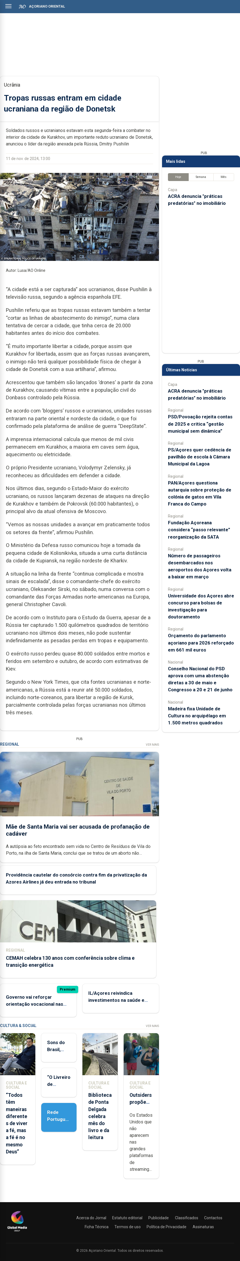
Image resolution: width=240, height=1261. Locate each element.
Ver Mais (152, 745)
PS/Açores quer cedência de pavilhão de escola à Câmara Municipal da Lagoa (199, 457)
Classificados (186, 1218)
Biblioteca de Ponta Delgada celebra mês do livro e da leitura (100, 1116)
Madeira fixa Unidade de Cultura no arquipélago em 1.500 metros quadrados (197, 715)
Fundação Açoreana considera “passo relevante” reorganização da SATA (199, 529)
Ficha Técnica (97, 1227)
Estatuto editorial (127, 1218)
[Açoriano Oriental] (17, 1232)
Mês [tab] (224, 177)
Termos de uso (127, 1227)
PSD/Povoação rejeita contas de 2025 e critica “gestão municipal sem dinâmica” (200, 424)
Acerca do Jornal (91, 1218)
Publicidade (158, 1218)
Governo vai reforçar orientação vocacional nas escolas (34, 1004)
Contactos (213, 1218)
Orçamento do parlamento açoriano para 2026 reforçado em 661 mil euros (201, 642)
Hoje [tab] (178, 177)
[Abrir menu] (8, 6)
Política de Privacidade (166, 1227)
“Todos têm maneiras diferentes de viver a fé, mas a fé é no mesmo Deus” (16, 1123)
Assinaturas (203, 1227)
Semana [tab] (201, 177)
